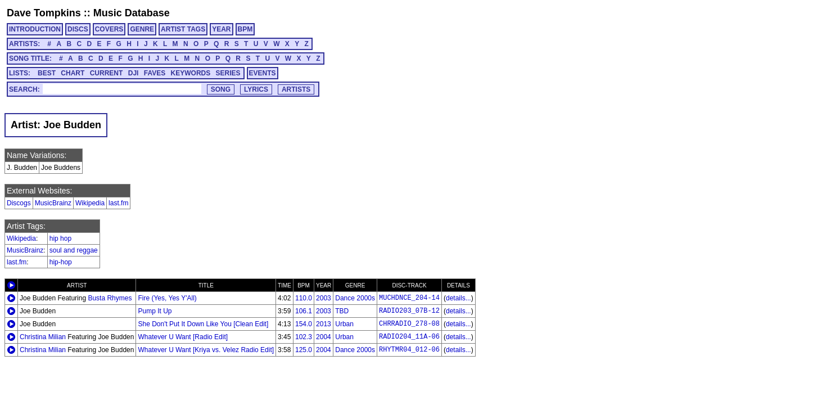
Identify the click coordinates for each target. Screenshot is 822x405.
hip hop (60, 238)
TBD (342, 311)
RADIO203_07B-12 (409, 311)
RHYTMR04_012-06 (409, 350)
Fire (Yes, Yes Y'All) (167, 298)
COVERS (109, 29)
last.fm (118, 203)
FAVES (154, 73)
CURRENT (106, 73)
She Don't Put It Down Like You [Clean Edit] (203, 324)
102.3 (303, 337)
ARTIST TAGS (183, 29)
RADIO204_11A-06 (409, 337)
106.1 (303, 311)
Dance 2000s (355, 298)
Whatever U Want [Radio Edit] (183, 337)
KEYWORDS (191, 73)
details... (458, 298)
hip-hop (60, 262)
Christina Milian (43, 337)
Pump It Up (154, 311)
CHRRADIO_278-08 (409, 324)
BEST (47, 73)
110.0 (303, 298)
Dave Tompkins (44, 13)
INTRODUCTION (35, 29)
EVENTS (262, 73)
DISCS (77, 29)
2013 (323, 324)
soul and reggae (73, 250)
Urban (344, 324)
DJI (133, 73)
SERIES (228, 73)
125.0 (303, 350)
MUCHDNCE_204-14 (409, 298)
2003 (323, 298)
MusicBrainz (53, 203)
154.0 (303, 324)
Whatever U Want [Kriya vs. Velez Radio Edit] (206, 350)
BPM (245, 29)
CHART (72, 73)
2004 (323, 337)
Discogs (19, 203)
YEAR (221, 29)
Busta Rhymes (110, 298)
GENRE (142, 29)
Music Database (131, 13)
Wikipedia (90, 203)
